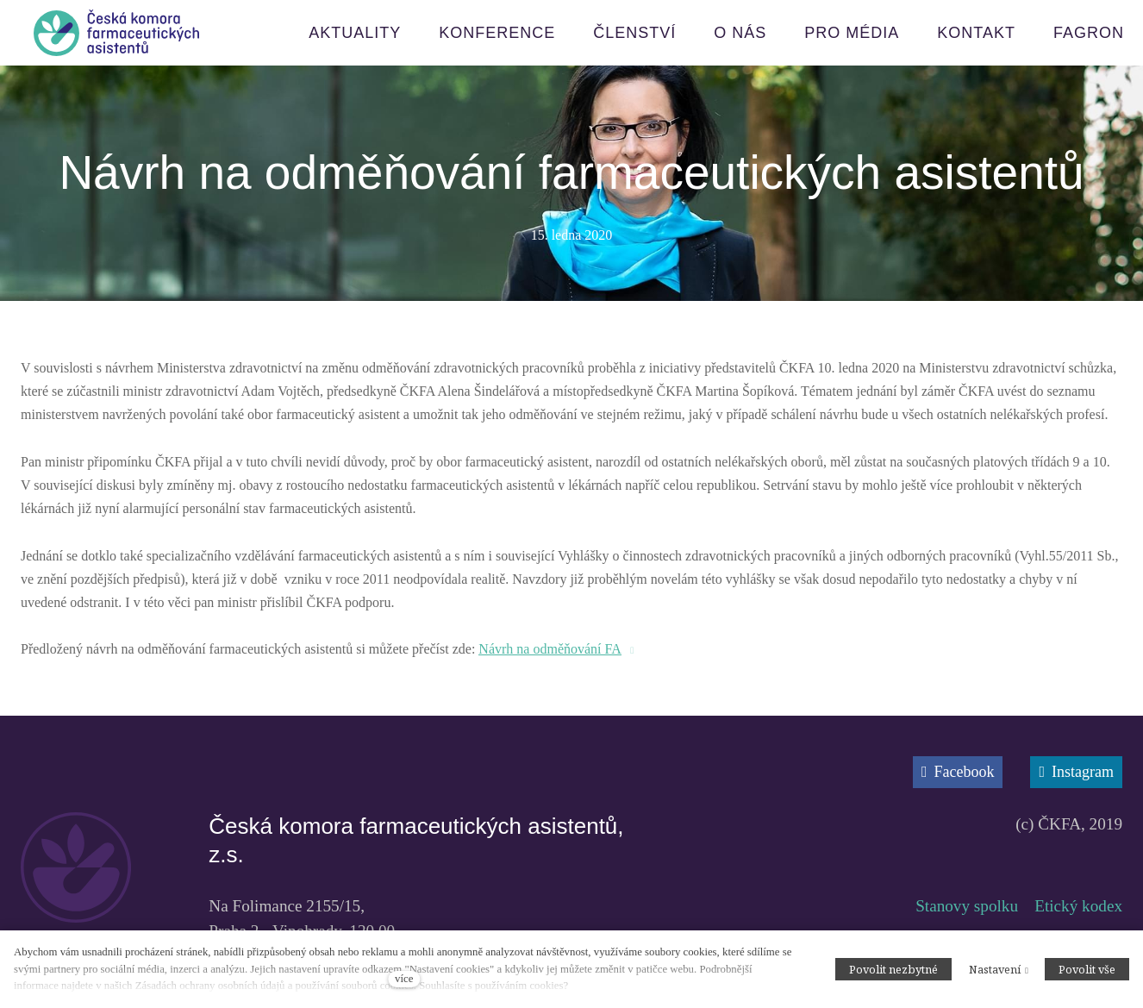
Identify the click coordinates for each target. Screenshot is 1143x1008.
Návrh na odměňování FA (549, 649)
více (404, 979)
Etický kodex (1078, 906)
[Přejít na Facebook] (958, 771)
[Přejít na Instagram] (1076, 771)
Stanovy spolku (966, 906)
